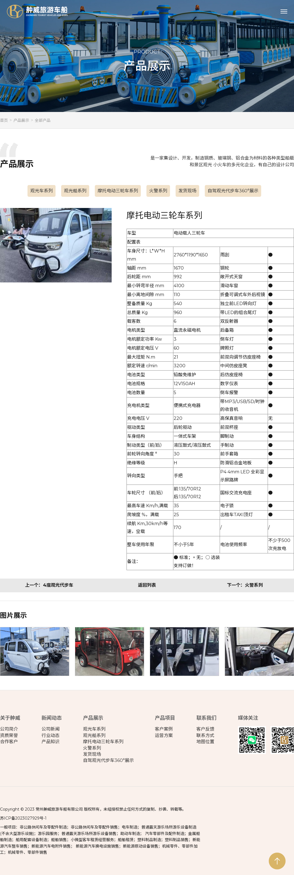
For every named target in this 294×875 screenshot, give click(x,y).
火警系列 (158, 190)
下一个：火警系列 (245, 585)
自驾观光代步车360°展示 (233, 190)
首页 (4, 120)
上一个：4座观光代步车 (49, 585)
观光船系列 (75, 190)
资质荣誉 (9, 735)
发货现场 (187, 190)
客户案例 (164, 729)
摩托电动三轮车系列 (118, 190)
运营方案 (164, 735)
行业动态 (50, 735)
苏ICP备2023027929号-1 (23, 818)
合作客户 (9, 741)
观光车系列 (41, 190)
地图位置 (205, 741)
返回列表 (147, 585)
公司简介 (9, 729)
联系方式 (205, 735)
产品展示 (21, 120)
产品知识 (50, 741)
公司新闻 (50, 729)
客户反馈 (205, 729)
